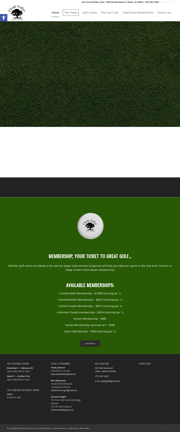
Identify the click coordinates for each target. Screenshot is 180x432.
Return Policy (85, 428)
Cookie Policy (73, 428)
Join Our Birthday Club (93, 2)
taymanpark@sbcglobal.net (63, 374)
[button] (3, 17)
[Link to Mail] (167, 2)
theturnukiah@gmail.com (62, 409)
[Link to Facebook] (162, 2)
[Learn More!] (90, 343)
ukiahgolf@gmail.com (110, 381)
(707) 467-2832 (152, 2)
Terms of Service (59, 428)
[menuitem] (55, 12)
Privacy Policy (46, 428)
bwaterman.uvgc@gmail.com (64, 390)
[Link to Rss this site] (171, 2)
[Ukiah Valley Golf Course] (17, 12)
